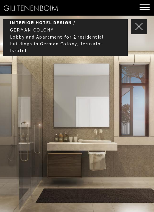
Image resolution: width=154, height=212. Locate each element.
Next (135, 91)
